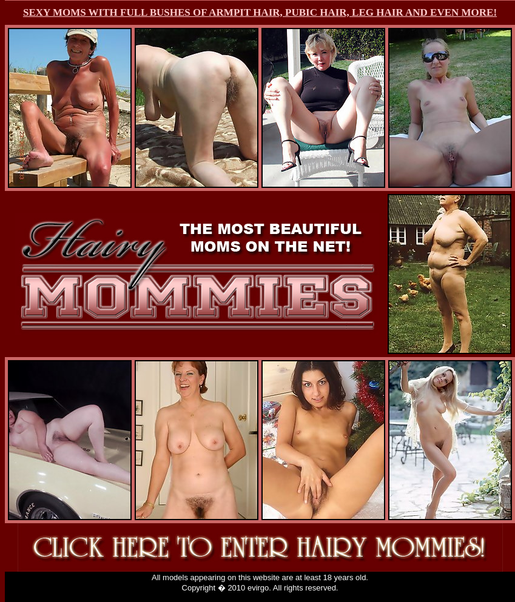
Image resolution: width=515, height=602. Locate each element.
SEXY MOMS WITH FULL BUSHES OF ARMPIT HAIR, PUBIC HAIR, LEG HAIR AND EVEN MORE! (260, 12)
